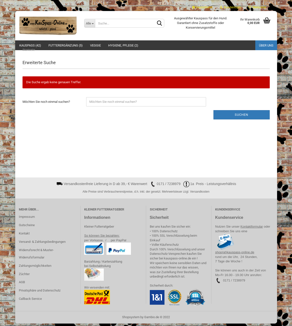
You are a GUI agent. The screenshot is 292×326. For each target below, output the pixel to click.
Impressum (27, 219)
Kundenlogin (230, 7)
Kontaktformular (251, 229)
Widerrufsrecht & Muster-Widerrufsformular (36, 256)
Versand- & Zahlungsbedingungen (42, 244)
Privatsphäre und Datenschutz (39, 293)
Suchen (241, 117)
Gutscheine (27, 227)
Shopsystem (131, 319)
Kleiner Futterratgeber (99, 229)
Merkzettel (257, 7)
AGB (22, 285)
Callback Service (30, 301)
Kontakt (24, 236)
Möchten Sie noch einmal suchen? (46, 104)
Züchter (24, 276)
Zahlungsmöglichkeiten (35, 268)
